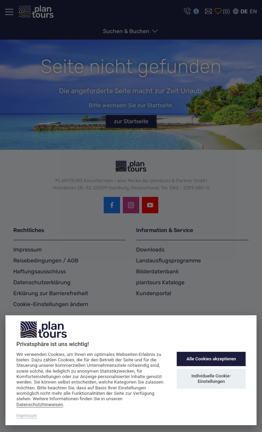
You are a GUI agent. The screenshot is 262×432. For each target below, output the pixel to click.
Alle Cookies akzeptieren (211, 358)
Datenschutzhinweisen (39, 404)
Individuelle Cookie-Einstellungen (211, 378)
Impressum (26, 415)
